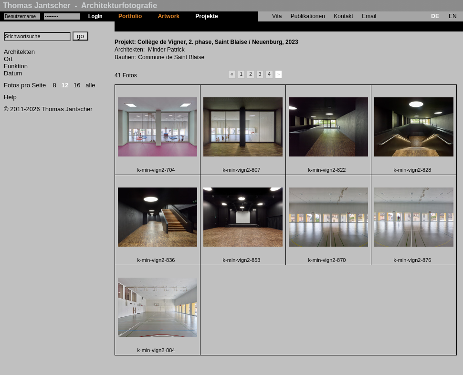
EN (453, 16)
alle (90, 85)
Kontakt (343, 16)
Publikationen (308, 16)
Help (10, 97)
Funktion (16, 66)
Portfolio (130, 16)
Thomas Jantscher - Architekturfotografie (80, 5)
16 (77, 85)
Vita (277, 16)
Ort (8, 58)
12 (65, 85)
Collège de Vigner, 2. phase (263, 26)
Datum (13, 73)
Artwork (168, 16)
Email (369, 16)
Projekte (206, 16)
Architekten (19, 51)
